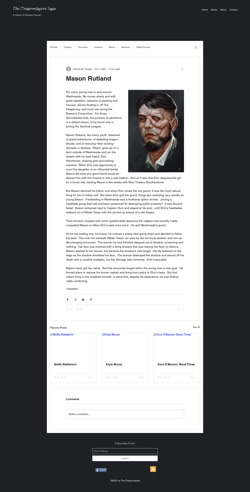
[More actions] (182, 69)
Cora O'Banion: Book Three (176, 364)
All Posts (53, 47)
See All (196, 327)
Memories (125, 47)
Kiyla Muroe (114, 364)
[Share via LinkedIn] (83, 299)
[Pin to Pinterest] (137, 470)
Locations (98, 47)
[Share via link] (90, 299)
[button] (214, 9)
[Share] (101, 470)
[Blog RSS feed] (153, 469)
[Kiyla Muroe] (125, 346)
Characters (83, 47)
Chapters (68, 47)
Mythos (112, 47)
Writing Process (143, 47)
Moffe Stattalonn (65, 364)
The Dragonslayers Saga (34, 9)
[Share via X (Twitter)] (75, 299)
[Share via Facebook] (67, 299)
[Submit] (125, 458)
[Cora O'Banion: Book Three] (177, 346)
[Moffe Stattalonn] (73, 346)
